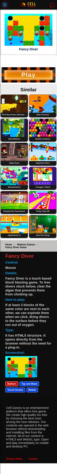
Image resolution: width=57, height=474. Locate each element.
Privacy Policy (14, 459)
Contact (33, 459)
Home (8, 244)
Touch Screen (15, 390)
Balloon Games (26, 244)
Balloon (11, 383)
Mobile (32, 390)
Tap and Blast (29, 383)
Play (28, 75)
